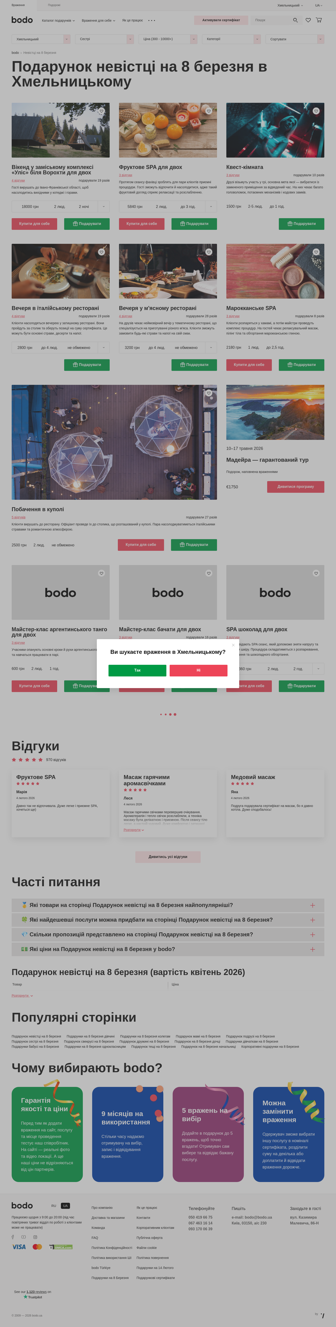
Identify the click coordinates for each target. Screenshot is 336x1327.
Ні (198, 670)
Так (137, 670)
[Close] (233, 645)
